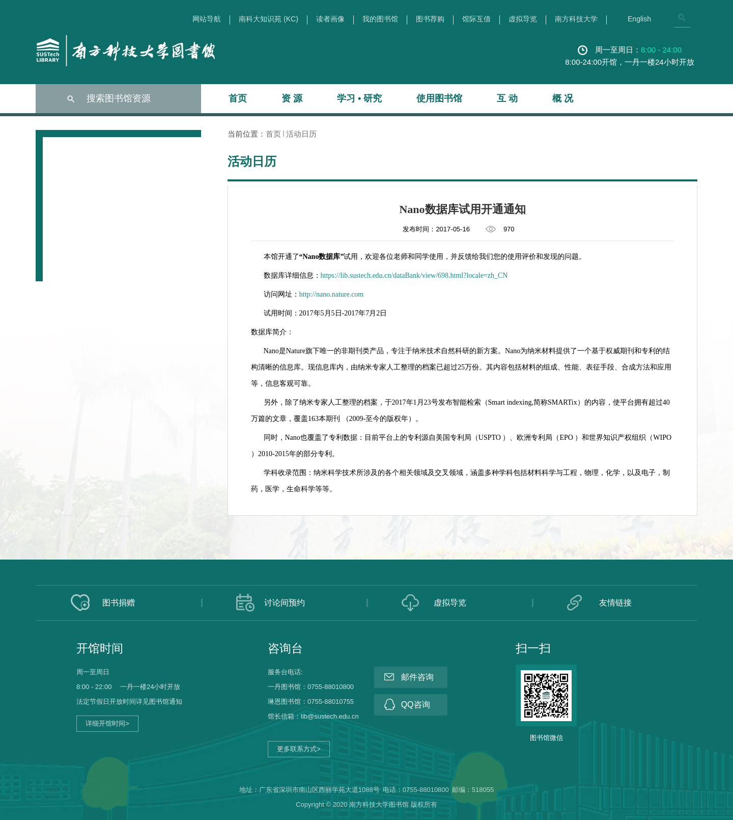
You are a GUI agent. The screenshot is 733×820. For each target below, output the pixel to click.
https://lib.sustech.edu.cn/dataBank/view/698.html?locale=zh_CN (414, 275)
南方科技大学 (576, 19)
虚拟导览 (523, 19)
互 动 (507, 98)
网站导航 (206, 19)
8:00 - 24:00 (661, 49)
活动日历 (301, 133)
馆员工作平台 (63, 744)
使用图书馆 (439, 98)
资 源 (291, 98)
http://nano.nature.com (331, 294)
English (639, 19)
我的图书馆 (380, 19)
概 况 (562, 98)
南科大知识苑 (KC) (268, 19)
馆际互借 (476, 19)
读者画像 (330, 19)
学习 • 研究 (359, 98)
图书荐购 (430, 19)
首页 (238, 98)
